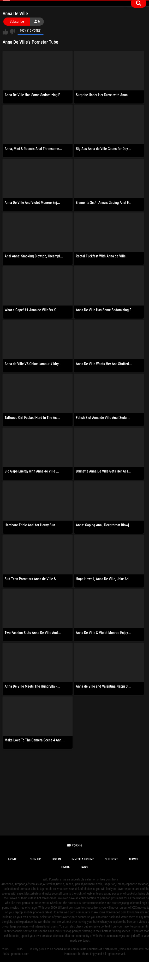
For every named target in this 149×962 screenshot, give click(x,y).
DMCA (65, 867)
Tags (84, 867)
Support (111, 859)
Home (12, 859)
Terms (133, 859)
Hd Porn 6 (74, 845)
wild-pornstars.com (20, 951)
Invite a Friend (82, 859)
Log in (56, 859)
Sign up (35, 859)
